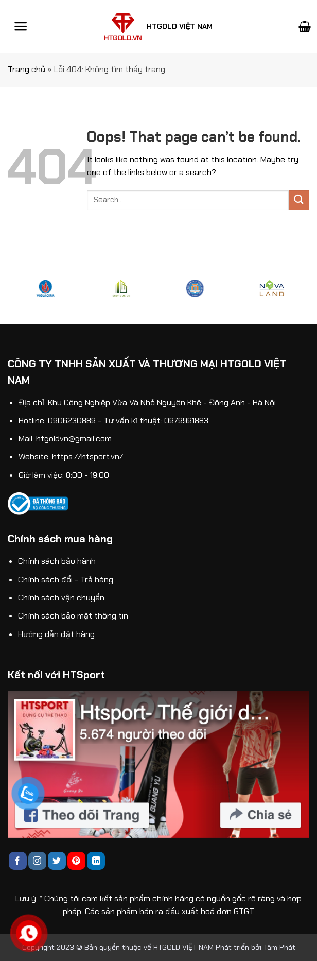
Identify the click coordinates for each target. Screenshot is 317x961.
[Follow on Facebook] (18, 861)
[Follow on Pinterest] (76, 861)
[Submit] (299, 200)
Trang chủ (26, 69)
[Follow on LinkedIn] (96, 861)
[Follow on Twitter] (57, 861)
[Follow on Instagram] (37, 861)
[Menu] (21, 26)
